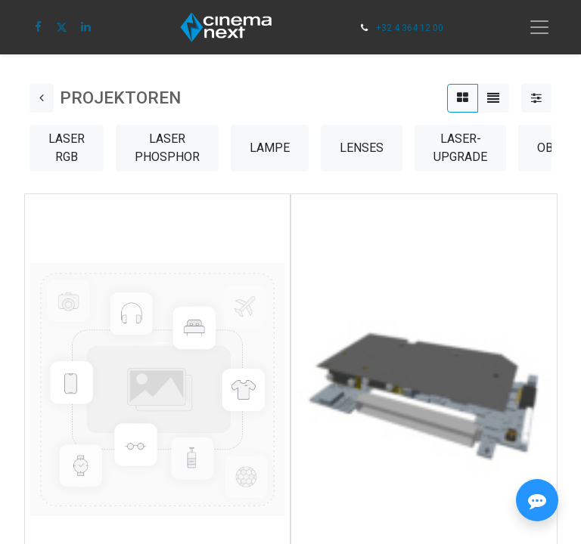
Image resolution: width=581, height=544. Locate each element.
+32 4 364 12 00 (409, 28)
